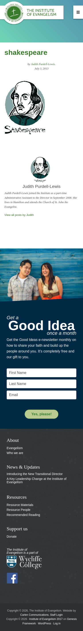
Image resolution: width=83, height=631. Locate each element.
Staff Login (56, 614)
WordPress (44, 623)
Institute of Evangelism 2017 (46, 619)
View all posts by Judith (19, 215)
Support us (17, 528)
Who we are (15, 453)
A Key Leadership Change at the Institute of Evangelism (36, 480)
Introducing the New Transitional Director (35, 474)
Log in (57, 623)
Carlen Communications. (34, 614)
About (13, 440)
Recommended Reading (23, 515)
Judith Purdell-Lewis (43, 64)
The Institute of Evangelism (33, 14)
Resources (17, 497)
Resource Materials (20, 505)
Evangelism (15, 448)
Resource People (18, 510)
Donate (12, 536)
